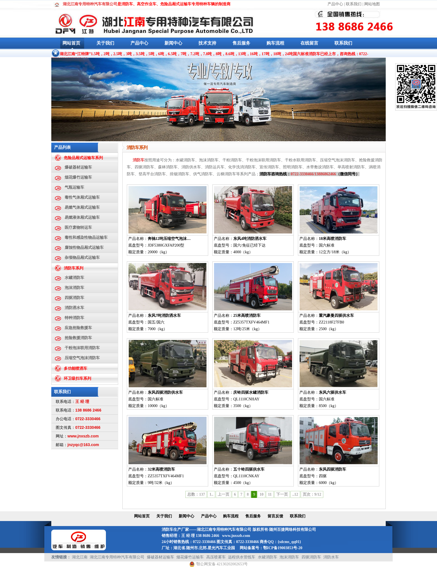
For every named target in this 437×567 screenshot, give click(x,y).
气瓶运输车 (74, 187)
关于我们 (105, 43)
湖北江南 (80, 557)
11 (269, 494)
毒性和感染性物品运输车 (86, 237)
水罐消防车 (74, 278)
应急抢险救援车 (78, 328)
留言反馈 (275, 516)
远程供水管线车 (241, 557)
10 (261, 494)
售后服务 (241, 43)
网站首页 (71, 43)
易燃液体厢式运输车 (82, 217)
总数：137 (196, 494)
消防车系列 (73, 268)
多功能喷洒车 (75, 368)
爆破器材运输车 (78, 167)
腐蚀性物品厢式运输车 (84, 247)
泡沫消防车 (74, 288)
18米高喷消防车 (332, 239)
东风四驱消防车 (332, 469)
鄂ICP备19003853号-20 (282, 548)
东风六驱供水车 (332, 392)
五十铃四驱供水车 (248, 469)
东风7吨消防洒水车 (164, 315)
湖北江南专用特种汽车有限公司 (117, 557)
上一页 (223, 494)
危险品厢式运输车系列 (83, 158)
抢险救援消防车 (78, 338)
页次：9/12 (312, 494)
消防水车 (331, 557)
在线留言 (309, 43)
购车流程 (275, 43)
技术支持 (207, 43)
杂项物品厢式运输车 (82, 257)
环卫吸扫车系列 (77, 378)
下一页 (282, 494)
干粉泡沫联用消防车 (82, 348)
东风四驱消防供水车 (165, 392)
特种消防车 (74, 318)
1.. (211, 494)
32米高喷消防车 (161, 469)
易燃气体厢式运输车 (82, 207)
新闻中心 (173, 43)
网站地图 (372, 4)
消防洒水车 (74, 308)
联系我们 (353, 4)
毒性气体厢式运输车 (82, 197)
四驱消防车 (74, 298)
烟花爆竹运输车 (78, 177)
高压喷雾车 (216, 557)
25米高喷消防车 (247, 315)
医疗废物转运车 (78, 227)
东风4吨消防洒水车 (249, 239)
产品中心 (335, 4)
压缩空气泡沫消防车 (82, 358)
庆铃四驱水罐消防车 (250, 392)
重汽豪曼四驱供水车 (336, 315)
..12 (295, 494)
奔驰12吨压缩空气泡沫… (169, 239)
